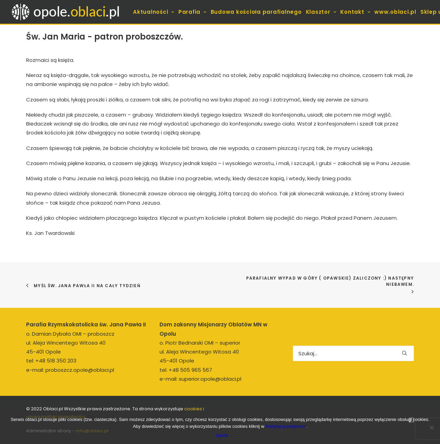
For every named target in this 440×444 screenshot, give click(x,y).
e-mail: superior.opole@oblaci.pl (200, 378)
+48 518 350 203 (55, 360)
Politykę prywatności (285, 426)
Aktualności (153, 11)
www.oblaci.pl (395, 11)
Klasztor (321, 11)
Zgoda (222, 435)
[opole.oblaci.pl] (69, 11)
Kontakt (355, 11)
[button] (404, 353)
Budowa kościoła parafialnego (256, 11)
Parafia (192, 11)
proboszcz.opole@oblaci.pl (79, 369)
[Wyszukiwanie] (353, 353)
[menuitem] (154, 12)
